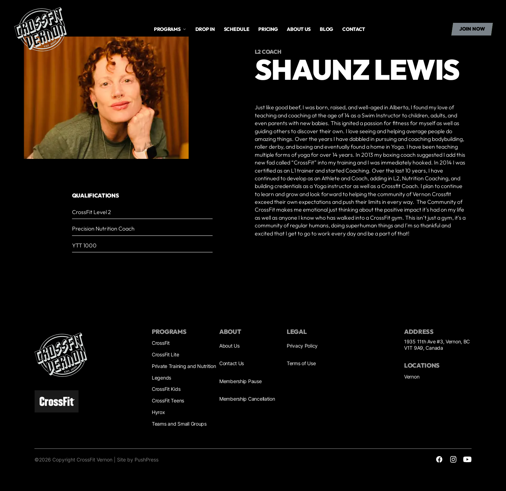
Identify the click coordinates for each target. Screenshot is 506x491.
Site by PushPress (137, 460)
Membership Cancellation (247, 399)
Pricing (268, 29)
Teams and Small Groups (179, 424)
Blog (326, 29)
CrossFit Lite (165, 354)
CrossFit (161, 343)
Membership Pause (240, 381)
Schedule (236, 29)
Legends (161, 378)
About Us (229, 346)
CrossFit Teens (168, 400)
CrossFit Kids (166, 389)
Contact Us (231, 363)
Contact (353, 29)
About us (299, 29)
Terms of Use (301, 363)
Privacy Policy (302, 346)
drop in (205, 29)
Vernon (411, 377)
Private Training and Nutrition (184, 366)
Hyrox (158, 412)
